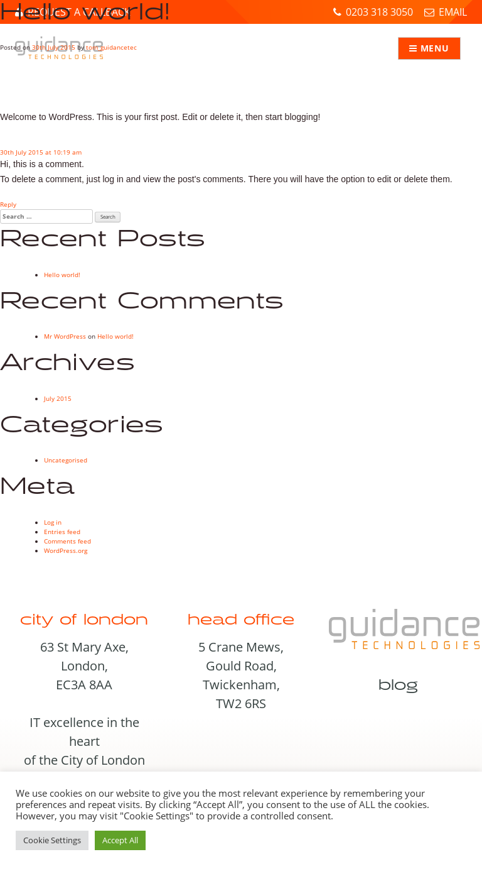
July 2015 (58, 398)
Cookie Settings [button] (52, 840)
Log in (53, 522)
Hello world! (62, 274)
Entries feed (62, 531)
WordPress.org (65, 550)
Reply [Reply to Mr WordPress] (8, 204)
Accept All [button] (120, 840)
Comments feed (67, 541)
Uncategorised (65, 460)
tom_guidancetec (111, 47)
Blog (398, 685)
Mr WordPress (65, 336)
